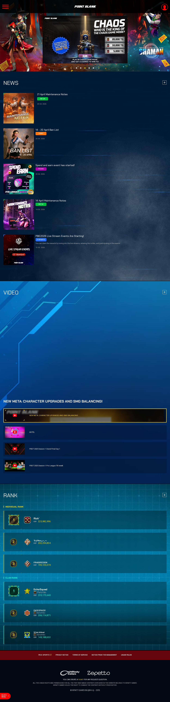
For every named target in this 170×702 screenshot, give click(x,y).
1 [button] (76, 66)
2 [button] (80, 66)
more (165, 83)
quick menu (4, 695)
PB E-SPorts (43, 655)
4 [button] (89, 66)
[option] (84, 39)
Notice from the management (104, 655)
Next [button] (98, 66)
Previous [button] (71, 66)
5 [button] (93, 66)
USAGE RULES (128, 655)
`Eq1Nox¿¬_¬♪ (40, 540)
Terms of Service (79, 655)
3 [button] (85, 66)
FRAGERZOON (40, 562)
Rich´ (37, 518)
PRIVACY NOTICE (60, 655)
